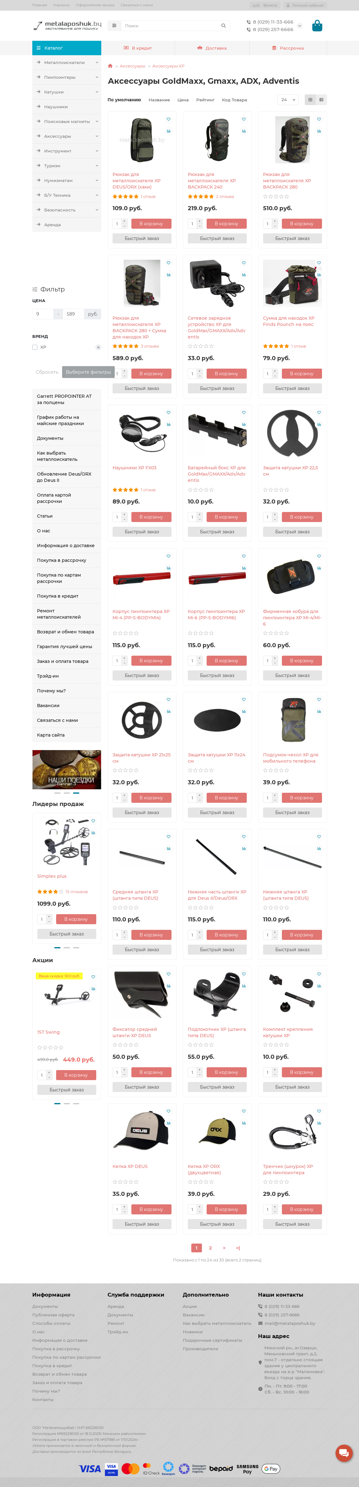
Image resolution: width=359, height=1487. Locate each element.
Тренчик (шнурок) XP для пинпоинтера (288, 1169)
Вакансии (48, 661)
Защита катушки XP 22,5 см (290, 471)
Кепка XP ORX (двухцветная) (204, 1169)
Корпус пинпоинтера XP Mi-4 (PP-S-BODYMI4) (141, 615)
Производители (200, 1348)
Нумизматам (54, 180)
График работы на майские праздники (60, 376)
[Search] (175, 25)
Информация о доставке (66, 501)
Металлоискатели (60, 62)
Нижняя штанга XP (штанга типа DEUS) (286, 895)
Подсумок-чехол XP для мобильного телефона (291, 758)
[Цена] (43, 269)
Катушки (50, 91)
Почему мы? (51, 646)
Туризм (48, 165)
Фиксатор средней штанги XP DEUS (135, 1032)
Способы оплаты (51, 1323)
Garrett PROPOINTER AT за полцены (64, 355)
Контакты (43, 1399)
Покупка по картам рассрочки (59, 534)
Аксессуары (53, 136)
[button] (57, 748)
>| (238, 1248)
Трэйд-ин (48, 631)
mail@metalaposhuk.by (290, 1323)
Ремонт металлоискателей (59, 569)
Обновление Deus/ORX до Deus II (64, 433)
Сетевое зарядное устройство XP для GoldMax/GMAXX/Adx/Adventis (216, 327)
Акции (190, 1306)
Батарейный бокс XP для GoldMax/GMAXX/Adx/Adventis (217, 474)
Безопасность (56, 209)
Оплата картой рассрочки (54, 454)
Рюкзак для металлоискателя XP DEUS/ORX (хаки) (137, 181)
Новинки (193, 1331)
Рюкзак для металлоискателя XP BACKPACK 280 (287, 181)
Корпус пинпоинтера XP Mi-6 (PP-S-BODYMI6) (216, 615)
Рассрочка (288, 48)
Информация (51, 1295)
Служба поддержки (136, 1295)
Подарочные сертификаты (212, 1340)
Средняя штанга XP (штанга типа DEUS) (135, 895)
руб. (265, 5)
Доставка (212, 48)
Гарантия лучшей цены (64, 602)
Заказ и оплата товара (62, 617)
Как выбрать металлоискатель (57, 412)
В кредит (138, 48)
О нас (43, 486)
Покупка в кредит (57, 551)
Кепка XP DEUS (130, 1166)
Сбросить (47, 327)
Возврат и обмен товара (65, 587)
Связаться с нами (137, 5)
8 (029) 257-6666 (268, 29)
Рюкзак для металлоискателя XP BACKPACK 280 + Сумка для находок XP (139, 327)
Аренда (48, 224)
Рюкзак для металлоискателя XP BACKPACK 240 (212, 181)
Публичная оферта (53, 1314)
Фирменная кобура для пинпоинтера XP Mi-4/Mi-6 (292, 618)
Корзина (61, 5)
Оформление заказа (95, 5)
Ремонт (116, 1323)
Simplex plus (51, 832)
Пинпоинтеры (56, 77)
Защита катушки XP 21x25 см (142, 758)
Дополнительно (206, 1295)
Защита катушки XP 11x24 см (216, 758)
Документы (50, 394)
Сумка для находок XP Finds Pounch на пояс (288, 321)
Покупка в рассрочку (61, 516)
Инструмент (54, 150)
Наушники (52, 106)
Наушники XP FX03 (134, 468)
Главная (39, 5)
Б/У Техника (53, 195)
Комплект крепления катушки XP (288, 1032)
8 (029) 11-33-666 (268, 22)
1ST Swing (48, 988)
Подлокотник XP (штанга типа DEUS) (217, 1032)
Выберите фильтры (88, 327)
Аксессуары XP (168, 65)
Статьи (45, 471)
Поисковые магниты (63, 121)
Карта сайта (51, 690)
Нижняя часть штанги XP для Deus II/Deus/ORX (217, 895)
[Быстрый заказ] (66, 890)
